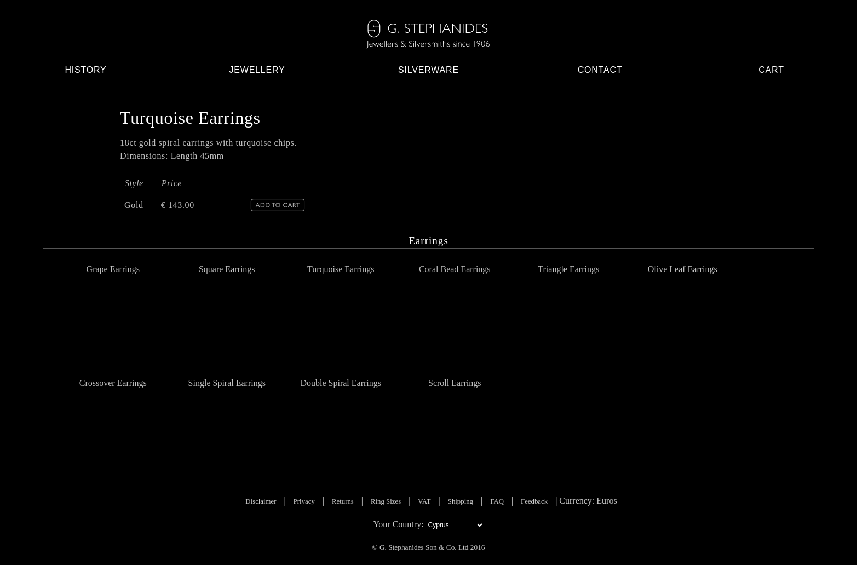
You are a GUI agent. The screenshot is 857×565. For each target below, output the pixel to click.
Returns (343, 501)
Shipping (460, 501)
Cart (771, 69)
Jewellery (257, 69)
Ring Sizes (386, 501)
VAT (424, 501)
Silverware (428, 69)
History (85, 69)
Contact (600, 69)
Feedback (534, 501)
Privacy (304, 501)
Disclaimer (260, 501)
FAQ (497, 501)
